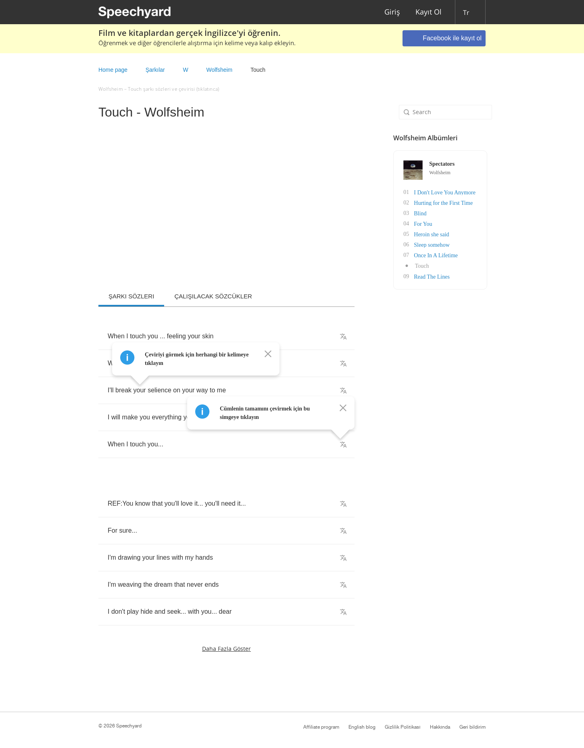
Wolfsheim (219, 70)
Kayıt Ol (428, 12)
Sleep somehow (430, 245)
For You (421, 224)
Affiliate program (321, 727)
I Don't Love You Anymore (442, 192)
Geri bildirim (472, 727)
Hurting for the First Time (441, 203)
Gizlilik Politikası (402, 727)
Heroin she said (429, 234)
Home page (112, 70)
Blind (418, 213)
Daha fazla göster (226, 648)
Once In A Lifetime (434, 255)
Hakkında (440, 727)
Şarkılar (155, 70)
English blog (361, 727)
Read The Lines (430, 276)
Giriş (392, 12)
